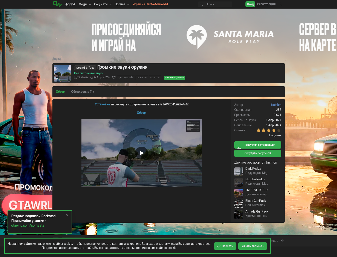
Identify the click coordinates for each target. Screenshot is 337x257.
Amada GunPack (256, 211)
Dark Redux (253, 168)
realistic (142, 77)
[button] (102, 4)
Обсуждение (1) (82, 91)
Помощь (272, 240)
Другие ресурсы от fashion (255, 162)
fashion (82, 77)
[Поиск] (215, 4)
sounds (155, 77)
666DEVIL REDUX (256, 190)
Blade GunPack (255, 200)
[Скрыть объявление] (67, 216)
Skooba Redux (255, 179)
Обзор (60, 91)
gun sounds (125, 77)
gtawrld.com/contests (27, 226)
